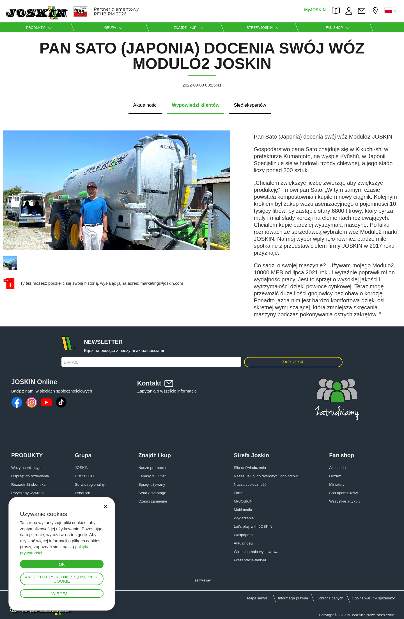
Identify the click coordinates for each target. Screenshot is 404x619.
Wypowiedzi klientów (195, 105)
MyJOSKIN (315, 9)
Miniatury (337, 484)
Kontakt (363, 11)
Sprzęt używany (151, 484)
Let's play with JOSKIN (253, 526)
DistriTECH (84, 476)
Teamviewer (202, 580)
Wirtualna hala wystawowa (256, 552)
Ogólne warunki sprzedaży (373, 598)
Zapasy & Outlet (152, 476)
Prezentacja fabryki (250, 560)
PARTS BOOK (337, 11)
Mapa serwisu (258, 598)
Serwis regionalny (90, 484)
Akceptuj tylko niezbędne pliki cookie (61, 578)
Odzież (335, 476)
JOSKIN (82, 468)
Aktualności (145, 105)
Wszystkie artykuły (344, 501)
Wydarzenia (244, 518)
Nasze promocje (152, 468)
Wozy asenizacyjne (27, 468)
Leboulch (82, 493)
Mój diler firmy (376, 10)
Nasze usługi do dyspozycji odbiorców (265, 476)
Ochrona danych (329, 598)
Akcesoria (337, 468)
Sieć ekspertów (250, 105)
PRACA (350, 11)
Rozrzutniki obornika (28, 484)
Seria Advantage (152, 493)
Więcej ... (61, 593)
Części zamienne (152, 501)
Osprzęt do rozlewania (30, 476)
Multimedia (243, 510)
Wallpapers (243, 535)
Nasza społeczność (250, 484)
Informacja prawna (293, 598)
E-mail (71, 362)
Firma (239, 493)
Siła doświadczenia (250, 468)
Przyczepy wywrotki (27, 493)
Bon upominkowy (343, 493)
